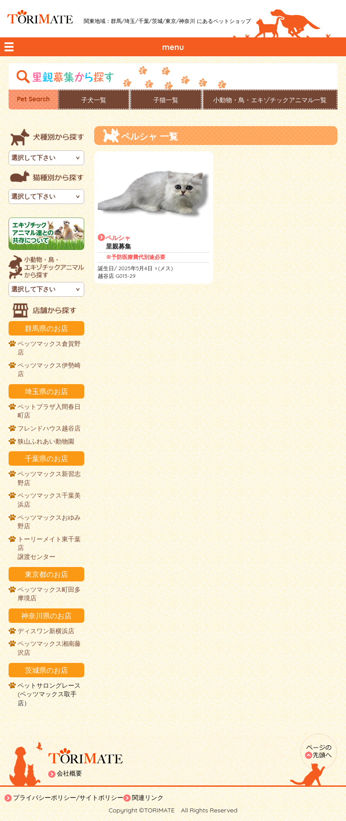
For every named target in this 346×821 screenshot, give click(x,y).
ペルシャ (118, 238)
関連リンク (148, 798)
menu (173, 47)
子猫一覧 (165, 100)
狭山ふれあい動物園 (46, 441)
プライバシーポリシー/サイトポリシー (68, 798)
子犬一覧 (93, 100)
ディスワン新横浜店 (46, 631)
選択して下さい (33, 158)
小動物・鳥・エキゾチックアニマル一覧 (270, 100)
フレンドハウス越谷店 (49, 428)
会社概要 (69, 773)
